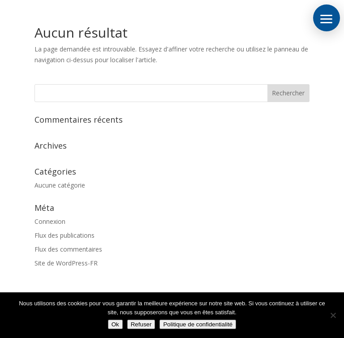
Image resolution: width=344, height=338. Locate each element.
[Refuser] (332, 315)
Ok (115, 324)
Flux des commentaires (68, 249)
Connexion (49, 221)
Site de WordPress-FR (66, 263)
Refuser (141, 324)
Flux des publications (64, 235)
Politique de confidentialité (197, 324)
